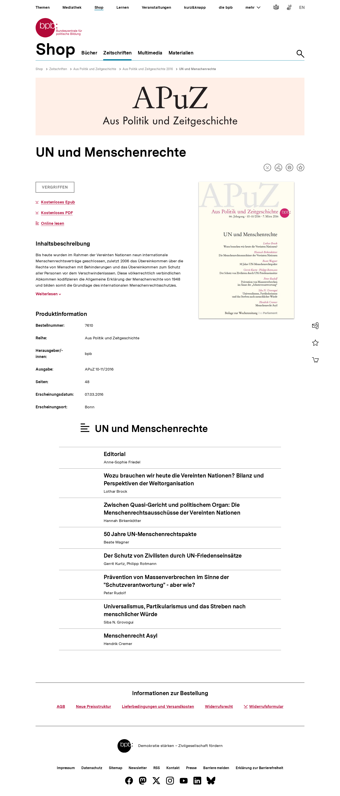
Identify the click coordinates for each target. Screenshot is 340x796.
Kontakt (172, 768)
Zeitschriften (58, 69)
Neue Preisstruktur (93, 706)
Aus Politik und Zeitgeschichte (94, 69)
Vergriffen (55, 189)
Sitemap (115, 768)
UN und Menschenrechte (197, 69)
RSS (156, 768)
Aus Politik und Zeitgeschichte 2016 (148, 69)
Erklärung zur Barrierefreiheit (259, 768)
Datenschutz (91, 768)
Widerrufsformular (263, 706)
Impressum (66, 768)
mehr (252, 7)
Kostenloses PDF (57, 212)
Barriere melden (216, 768)
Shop (39, 69)
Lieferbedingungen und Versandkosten (158, 706)
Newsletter (138, 768)
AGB (61, 706)
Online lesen (52, 223)
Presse (191, 768)
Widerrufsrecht (219, 706)
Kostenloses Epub (58, 202)
